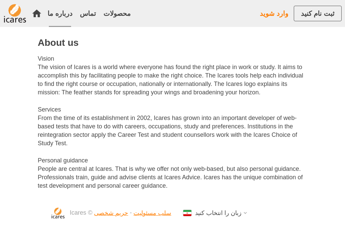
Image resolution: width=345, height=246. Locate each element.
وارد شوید (274, 13)
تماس (88, 13)
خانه (36, 13)
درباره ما (60, 13)
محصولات (117, 13)
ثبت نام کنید (318, 13)
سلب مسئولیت (152, 213)
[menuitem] (38, 13)
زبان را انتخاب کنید (218, 213)
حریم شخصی (111, 213)
